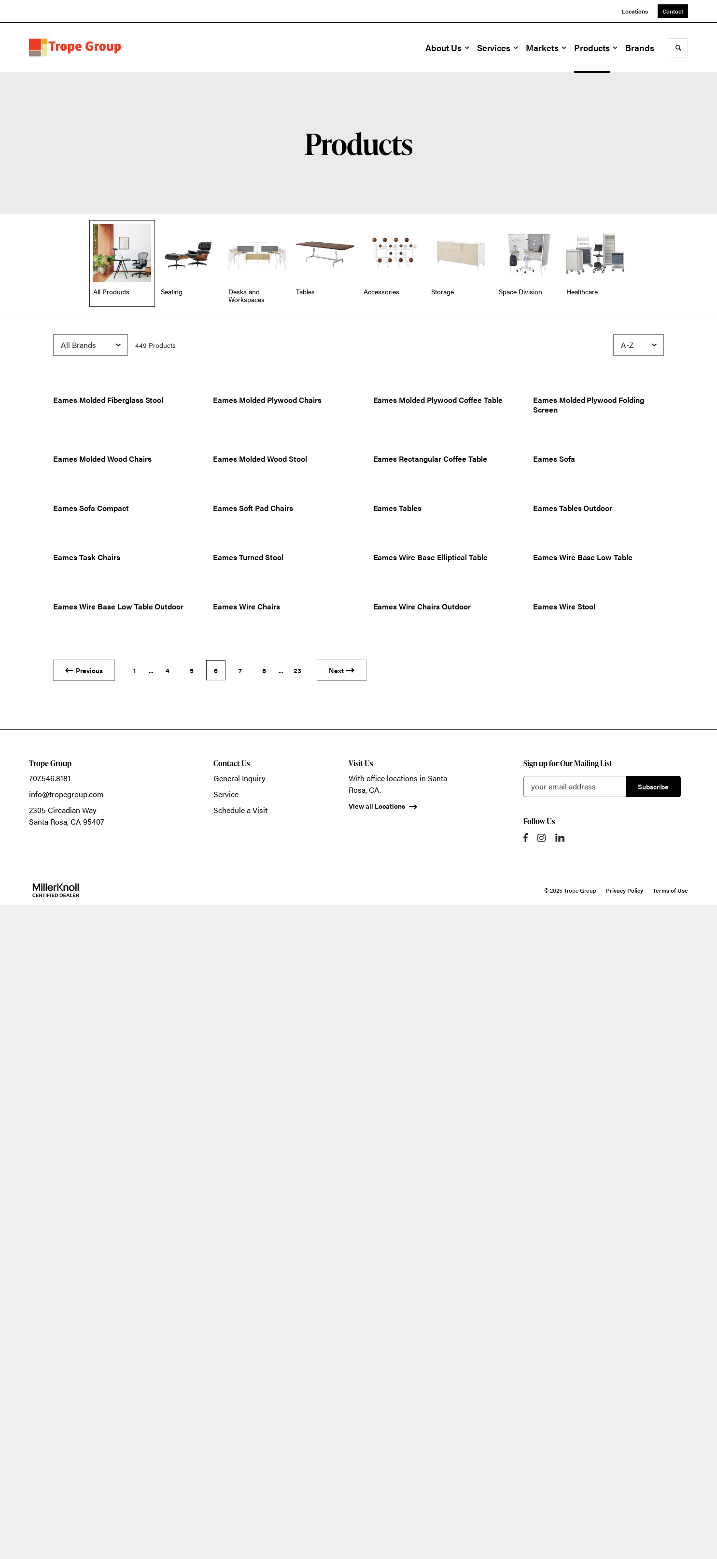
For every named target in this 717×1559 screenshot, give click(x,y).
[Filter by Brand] (90, 345)
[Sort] (638, 345)
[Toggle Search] (678, 47)
